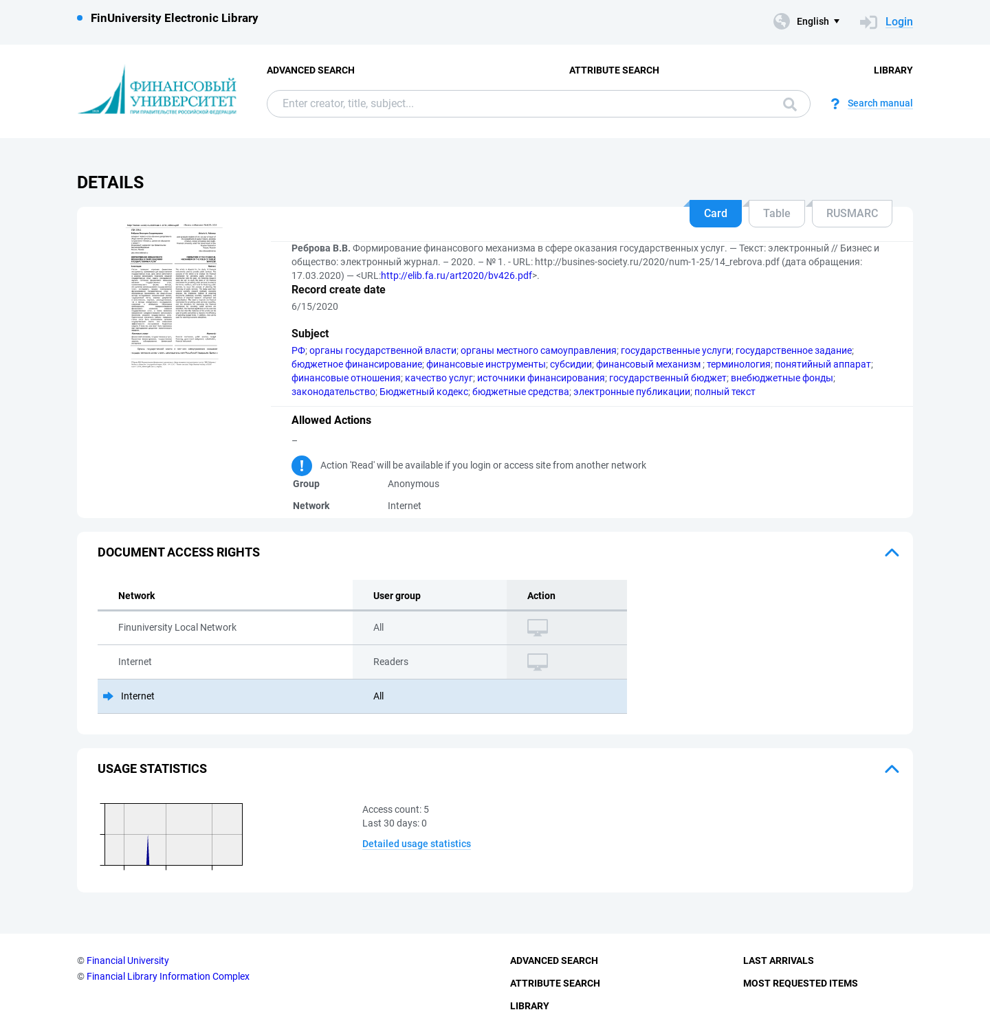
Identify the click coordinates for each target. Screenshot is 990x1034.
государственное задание (794, 350)
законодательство (333, 391)
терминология (739, 364)
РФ (298, 350)
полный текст (725, 391)
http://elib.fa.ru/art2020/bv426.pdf (456, 275)
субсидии (571, 364)
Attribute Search (614, 70)
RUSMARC (852, 213)
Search (790, 104)
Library (893, 70)
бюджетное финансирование (357, 364)
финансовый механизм (649, 364)
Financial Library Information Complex (168, 976)
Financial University (128, 960)
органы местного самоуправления (539, 350)
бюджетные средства (520, 391)
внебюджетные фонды (782, 377)
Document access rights (179, 552)
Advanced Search (311, 70)
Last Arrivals (778, 960)
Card (715, 213)
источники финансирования (541, 377)
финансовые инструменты (486, 364)
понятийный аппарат (823, 364)
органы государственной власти (382, 350)
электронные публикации (631, 391)
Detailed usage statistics (416, 843)
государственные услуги (676, 350)
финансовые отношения (346, 377)
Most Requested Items (800, 983)
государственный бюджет (668, 377)
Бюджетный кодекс (424, 391)
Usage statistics (152, 768)
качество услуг (439, 377)
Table (777, 213)
